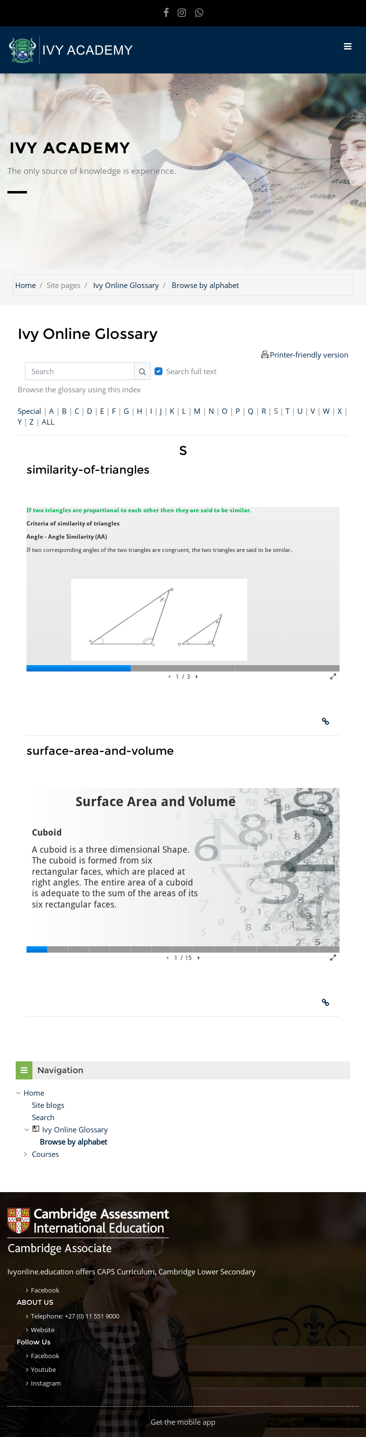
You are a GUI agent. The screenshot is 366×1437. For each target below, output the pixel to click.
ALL (48, 422)
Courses (45, 1154)
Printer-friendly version (309, 354)
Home (25, 285)
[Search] (79, 371)
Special (29, 411)
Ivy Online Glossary (126, 285)
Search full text (191, 371)
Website (42, 1329)
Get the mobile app (183, 1422)
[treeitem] (183, 1092)
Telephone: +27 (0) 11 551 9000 (75, 1316)
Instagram (46, 1383)
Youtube (43, 1369)
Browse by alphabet (205, 285)
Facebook (45, 1290)
